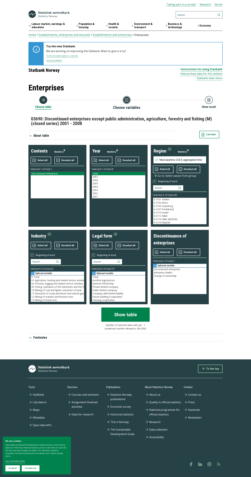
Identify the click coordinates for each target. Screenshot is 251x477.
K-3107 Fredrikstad (179, 209)
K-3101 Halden (179, 199)
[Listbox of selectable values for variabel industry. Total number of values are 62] (57, 288)
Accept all (13, 468)
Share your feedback (54, 60)
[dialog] (37, 456)
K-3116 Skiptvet (179, 222)
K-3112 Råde (179, 216)
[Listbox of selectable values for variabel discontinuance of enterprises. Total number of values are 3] (180, 280)
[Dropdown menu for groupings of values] (179, 160)
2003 (118, 190)
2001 (118, 196)
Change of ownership (179, 276)
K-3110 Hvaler (179, 212)
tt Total (57, 277)
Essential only (30, 468)
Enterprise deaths (179, 272)
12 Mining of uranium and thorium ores (57, 296)
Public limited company (118, 290)
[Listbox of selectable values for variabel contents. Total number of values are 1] (57, 185)
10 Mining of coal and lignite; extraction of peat (57, 290)
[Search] (199, 14)
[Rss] (219, 464)
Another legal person (118, 280)
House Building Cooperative (118, 296)
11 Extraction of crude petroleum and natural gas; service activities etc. (57, 293)
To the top (210, 369)
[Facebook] (191, 464)
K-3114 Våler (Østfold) (179, 219)
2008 (118, 173)
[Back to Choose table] (43, 102)
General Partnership (118, 283)
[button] (162, 151)
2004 (118, 186)
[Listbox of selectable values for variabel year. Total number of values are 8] (118, 185)
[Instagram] (209, 464)
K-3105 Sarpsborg (179, 206)
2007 (118, 177)
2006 (118, 180)
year (96, 151)
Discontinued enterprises (57, 173)
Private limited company (118, 287)
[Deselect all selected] (66, 160)
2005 (118, 183)
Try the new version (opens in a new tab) (62, 56)
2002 (118, 193)
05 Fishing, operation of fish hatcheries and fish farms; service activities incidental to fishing (57, 287)
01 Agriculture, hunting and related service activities (57, 280)
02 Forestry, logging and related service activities (57, 283)
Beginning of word (167, 181)
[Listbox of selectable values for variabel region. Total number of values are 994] (180, 211)
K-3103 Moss (179, 202)
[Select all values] (41, 160)
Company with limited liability (118, 293)
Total (118, 277)
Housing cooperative (118, 300)
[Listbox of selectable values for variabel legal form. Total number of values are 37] (118, 288)
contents (39, 151)
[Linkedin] (200, 464)
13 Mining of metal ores (57, 300)
